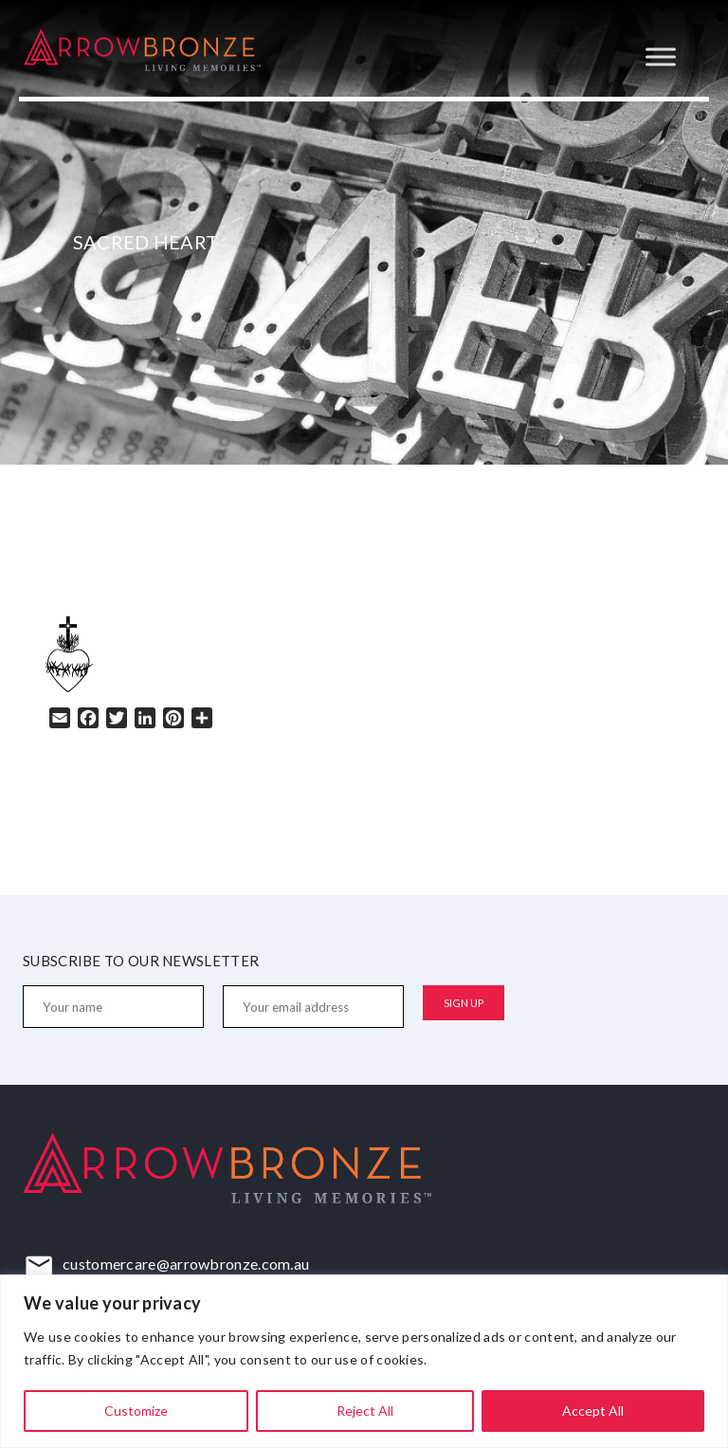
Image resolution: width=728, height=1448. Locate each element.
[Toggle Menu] (661, 56)
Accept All (593, 1410)
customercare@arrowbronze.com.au (186, 1264)
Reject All (365, 1410)
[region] (364, 1361)
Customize (136, 1410)
